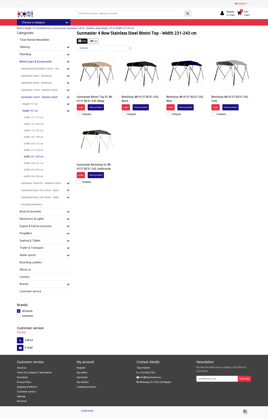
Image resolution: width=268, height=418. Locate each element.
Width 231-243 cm (125, 28)
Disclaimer (22, 377)
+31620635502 (146, 372)
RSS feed (21, 401)
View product (96, 107)
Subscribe (244, 378)
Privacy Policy (24, 382)
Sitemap (21, 396)
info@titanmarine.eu (149, 377)
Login (81, 107)
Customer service (26, 391)
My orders (82, 372)
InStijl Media (87, 410)
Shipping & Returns (27, 386)
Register (81, 367)
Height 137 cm (108, 28)
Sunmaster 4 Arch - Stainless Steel (84, 28)
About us (21, 367)
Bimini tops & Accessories (53, 28)
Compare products (86, 386)
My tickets (82, 377)
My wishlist (83, 382)
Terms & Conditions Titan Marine (34, 372)
